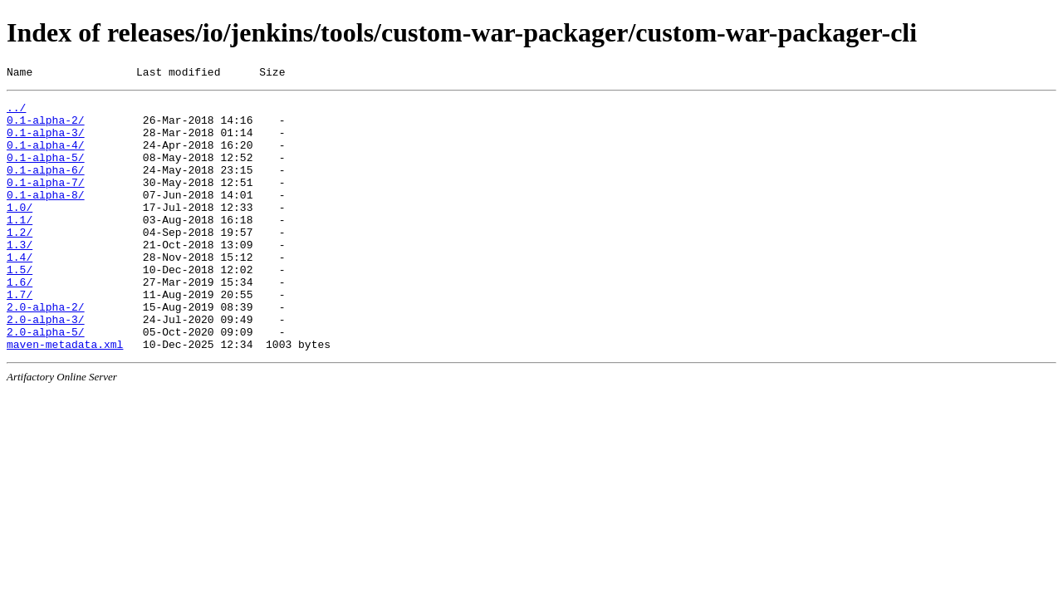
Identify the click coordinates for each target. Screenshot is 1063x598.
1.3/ (19, 276)
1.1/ (19, 246)
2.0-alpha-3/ (46, 366)
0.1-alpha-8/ (46, 216)
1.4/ (19, 291)
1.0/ (19, 231)
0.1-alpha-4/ (46, 157)
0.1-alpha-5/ (46, 171)
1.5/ (19, 306)
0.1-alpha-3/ (46, 142)
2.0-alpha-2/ (46, 351)
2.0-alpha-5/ (46, 381)
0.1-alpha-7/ (46, 201)
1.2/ (19, 261)
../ (16, 112)
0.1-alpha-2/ (46, 127)
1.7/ (19, 336)
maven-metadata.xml (65, 396)
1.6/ (19, 321)
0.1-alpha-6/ (46, 186)
